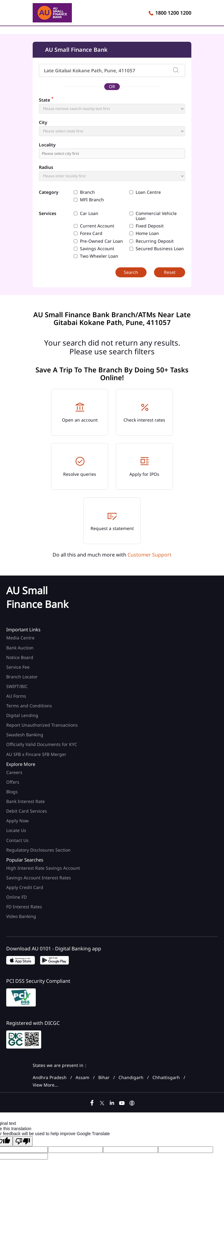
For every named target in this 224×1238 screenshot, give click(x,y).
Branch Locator (22, 677)
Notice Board (19, 657)
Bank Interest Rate (25, 801)
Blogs (12, 792)
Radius (46, 167)
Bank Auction (20, 648)
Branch (87, 192)
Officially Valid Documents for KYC (41, 744)
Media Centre (20, 638)
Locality (47, 144)
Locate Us (16, 830)
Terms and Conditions (29, 706)
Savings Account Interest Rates (38, 878)
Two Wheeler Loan (99, 256)
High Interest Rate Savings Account (43, 868)
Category (48, 192)
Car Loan (89, 213)
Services (47, 213)
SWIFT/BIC (17, 686)
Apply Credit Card (25, 887)
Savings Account (97, 248)
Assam (82, 1077)
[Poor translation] (23, 1141)
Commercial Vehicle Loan (156, 216)
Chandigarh (131, 1077)
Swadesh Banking (24, 735)
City (43, 122)
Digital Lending (22, 715)
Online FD (17, 897)
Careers (14, 772)
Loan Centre (148, 192)
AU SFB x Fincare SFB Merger (36, 754)
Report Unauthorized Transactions (42, 725)
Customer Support (149, 554)
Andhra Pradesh (50, 1077)
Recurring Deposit (155, 241)
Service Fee (18, 667)
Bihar (104, 1077)
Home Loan (147, 233)
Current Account (97, 225)
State (46, 99)
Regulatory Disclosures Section (38, 850)
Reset (169, 272)
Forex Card (91, 233)
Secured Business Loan (160, 248)
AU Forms (16, 696)
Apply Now (17, 821)
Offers (12, 782)
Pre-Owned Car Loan (101, 241)
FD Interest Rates (24, 907)
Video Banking (21, 916)
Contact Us (17, 840)
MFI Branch (92, 199)
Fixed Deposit (150, 225)
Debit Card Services (26, 811)
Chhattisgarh (166, 1077)
